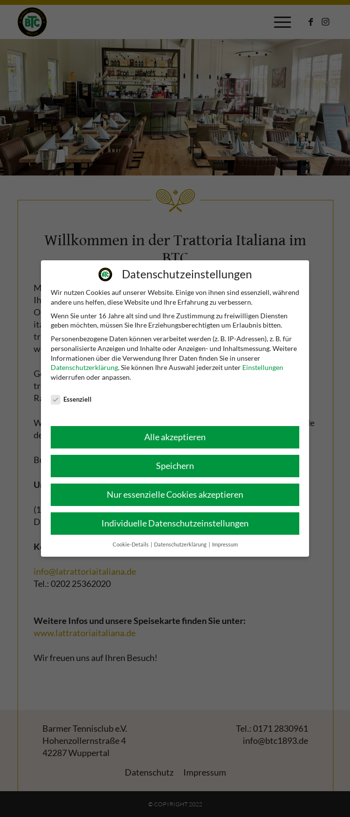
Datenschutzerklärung (84, 367)
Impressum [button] (225, 544)
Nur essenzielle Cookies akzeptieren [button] (175, 494)
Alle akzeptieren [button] (175, 437)
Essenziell (71, 399)
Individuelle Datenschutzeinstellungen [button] (175, 523)
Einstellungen (262, 367)
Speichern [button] (175, 466)
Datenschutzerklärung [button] (181, 544)
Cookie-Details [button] (131, 544)
